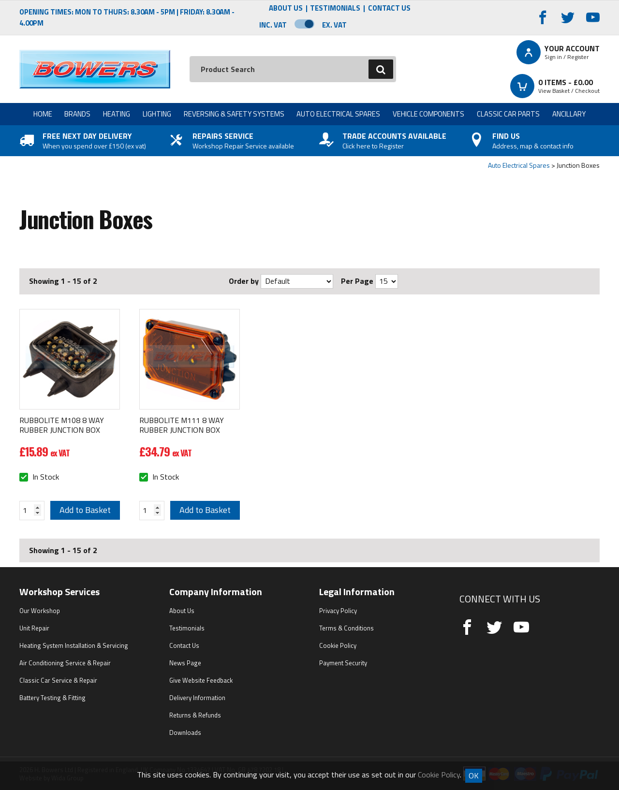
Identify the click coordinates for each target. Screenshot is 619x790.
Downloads (185, 732)
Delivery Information (197, 697)
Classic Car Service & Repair (58, 680)
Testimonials (335, 8)
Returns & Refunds (195, 715)
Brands (77, 113)
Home (42, 113)
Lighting (157, 113)
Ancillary (569, 113)
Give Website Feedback (201, 680)
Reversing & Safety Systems (234, 113)
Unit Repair (34, 628)
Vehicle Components (428, 113)
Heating (116, 113)
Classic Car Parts (508, 113)
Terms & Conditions (346, 628)
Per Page (357, 281)
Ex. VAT (334, 24)
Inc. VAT (273, 24)
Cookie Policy (337, 645)
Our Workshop (39, 610)
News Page (185, 663)
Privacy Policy (338, 610)
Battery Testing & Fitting (52, 697)
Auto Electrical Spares (338, 113)
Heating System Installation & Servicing (73, 645)
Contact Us (389, 8)
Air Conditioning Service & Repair (65, 663)
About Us (286, 8)
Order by (244, 281)
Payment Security (343, 663)
